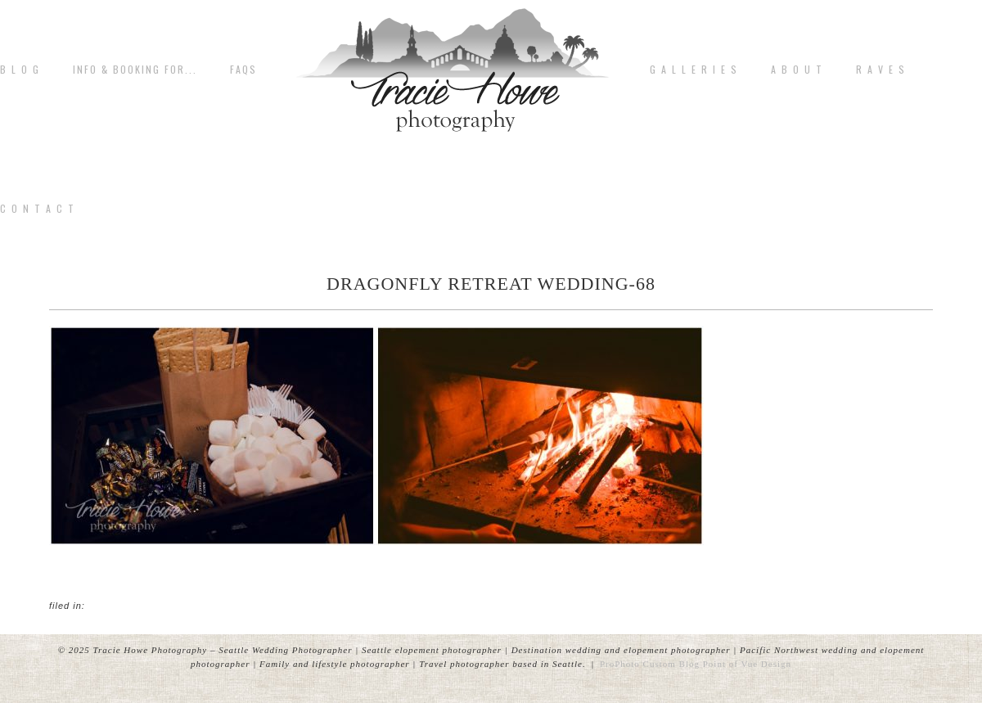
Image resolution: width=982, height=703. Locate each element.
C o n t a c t (37, 209)
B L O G (20, 69)
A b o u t (797, 69)
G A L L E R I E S (694, 69)
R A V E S (881, 69)
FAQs (243, 69)
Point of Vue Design (747, 664)
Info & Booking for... (135, 69)
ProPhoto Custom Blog (650, 664)
